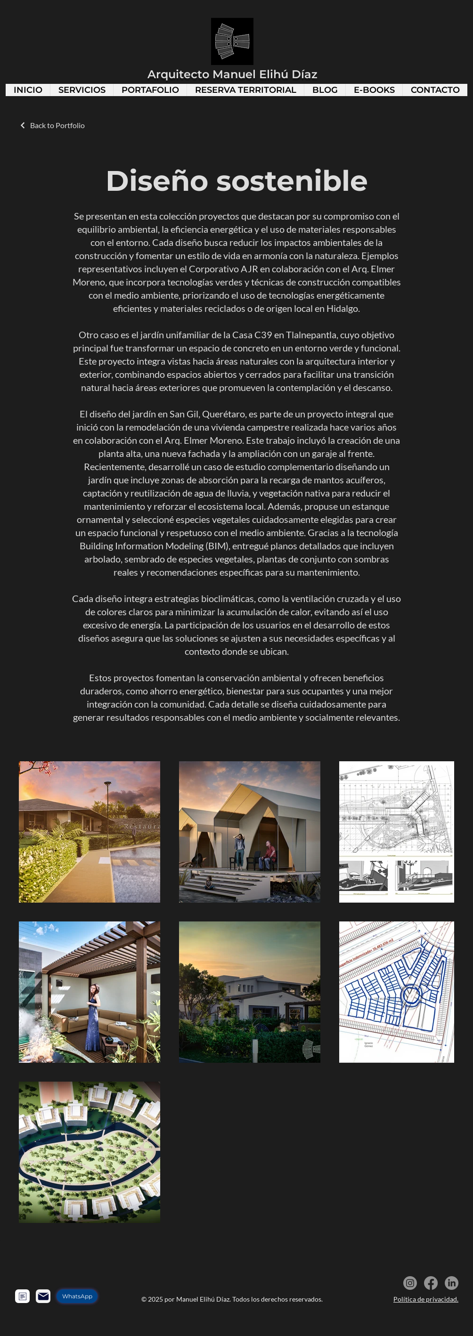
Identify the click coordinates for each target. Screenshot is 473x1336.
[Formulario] (22, 1296)
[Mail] (43, 1296)
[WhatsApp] (77, 1296)
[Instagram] (410, 1283)
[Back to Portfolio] (52, 125)
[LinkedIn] (451, 1283)
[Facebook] (431, 1283)
